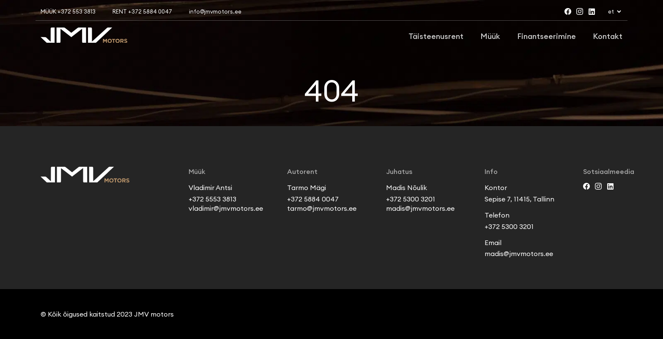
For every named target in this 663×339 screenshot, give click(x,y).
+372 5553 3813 (212, 199)
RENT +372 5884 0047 (142, 11)
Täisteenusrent (435, 36)
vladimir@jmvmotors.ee (226, 208)
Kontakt (607, 36)
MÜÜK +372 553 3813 (68, 11)
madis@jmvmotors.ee (420, 208)
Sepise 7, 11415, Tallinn (519, 199)
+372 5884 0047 (313, 199)
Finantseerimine (546, 36)
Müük (490, 36)
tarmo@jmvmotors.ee (321, 208)
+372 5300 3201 (410, 199)
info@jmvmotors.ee (215, 11)
